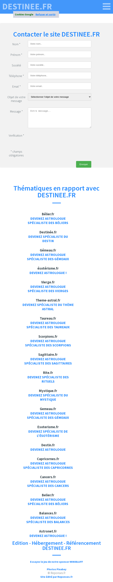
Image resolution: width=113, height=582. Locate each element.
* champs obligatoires (16, 153)
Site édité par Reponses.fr (56, 576)
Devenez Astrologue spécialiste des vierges (48, 288)
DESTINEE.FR (27, 6)
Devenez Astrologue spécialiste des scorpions (48, 343)
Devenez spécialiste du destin (48, 238)
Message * (16, 111)
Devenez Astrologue (48, 449)
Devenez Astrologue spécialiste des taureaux (48, 325)
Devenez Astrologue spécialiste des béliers (48, 220)
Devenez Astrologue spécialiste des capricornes (48, 465)
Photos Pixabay (56, 569)
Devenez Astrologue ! (48, 273)
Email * (16, 86)
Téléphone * (16, 76)
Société (16, 65)
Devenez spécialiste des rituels (48, 379)
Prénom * (16, 55)
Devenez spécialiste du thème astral (48, 307)
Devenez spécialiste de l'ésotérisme (48, 433)
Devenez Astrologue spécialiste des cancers (48, 483)
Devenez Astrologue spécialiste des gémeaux (48, 257)
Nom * (16, 44)
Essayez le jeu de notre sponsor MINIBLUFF (56, 561)
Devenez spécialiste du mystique (48, 397)
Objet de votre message (16, 99)
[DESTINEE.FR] (106, 6)
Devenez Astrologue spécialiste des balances (48, 519)
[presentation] (54, 138)
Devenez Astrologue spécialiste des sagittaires (48, 361)
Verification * (16, 135)
